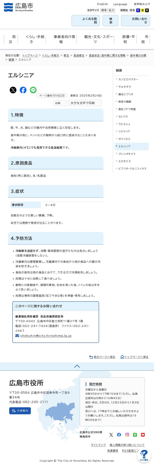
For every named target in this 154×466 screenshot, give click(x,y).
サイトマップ (98, 445)
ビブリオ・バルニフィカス (132, 168)
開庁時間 (95, 384)
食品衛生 (79, 55)
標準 (104, 10)
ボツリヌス (124, 139)
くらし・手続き (50, 55)
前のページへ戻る (104, 357)
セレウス (123, 116)
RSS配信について (133, 450)
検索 (110, 20)
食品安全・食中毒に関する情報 (107, 55)
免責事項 (112, 450)
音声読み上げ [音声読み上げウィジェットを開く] (142, 4)
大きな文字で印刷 (83, 103)
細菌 (11, 59)
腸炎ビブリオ (125, 94)
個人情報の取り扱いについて (127, 445)
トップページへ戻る (137, 357)
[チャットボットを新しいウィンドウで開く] (144, 462)
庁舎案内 (22, 410)
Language (120, 4)
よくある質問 (89, 20)
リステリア (124, 131)
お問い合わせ (139, 20)
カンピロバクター (128, 79)
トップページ (30, 55)
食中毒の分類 (138, 55)
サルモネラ (124, 87)
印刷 (57, 103)
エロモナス (124, 161)
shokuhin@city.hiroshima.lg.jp (46, 335)
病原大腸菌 (124, 101)
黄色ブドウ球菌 (127, 109)
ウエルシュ (124, 124)
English (102, 4)
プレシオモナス (127, 154)
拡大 (111, 10)
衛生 (66, 55)
